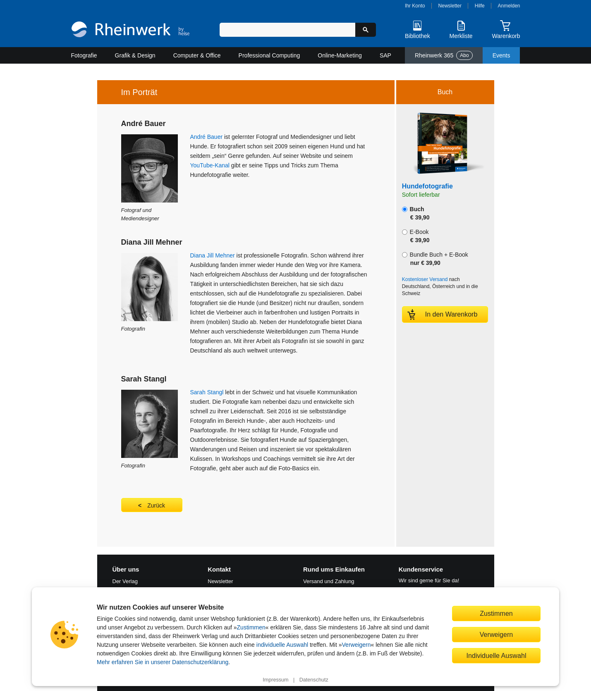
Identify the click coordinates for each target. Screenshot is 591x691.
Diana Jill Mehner (212, 255)
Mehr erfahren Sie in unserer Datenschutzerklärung (162, 662)
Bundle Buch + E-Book (435, 258)
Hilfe (480, 6)
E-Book (416, 236)
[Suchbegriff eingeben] (288, 30)
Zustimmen (251, 627)
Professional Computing (269, 55)
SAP (385, 55)
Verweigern (356, 644)
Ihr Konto (415, 6)
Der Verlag (125, 581)
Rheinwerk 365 (444, 55)
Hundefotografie (427, 186)
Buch (416, 213)
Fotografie (84, 55)
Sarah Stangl (207, 392)
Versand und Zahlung (328, 581)
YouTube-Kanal (210, 165)
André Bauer (206, 136)
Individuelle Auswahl (496, 655)
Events (501, 55)
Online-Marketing (340, 55)
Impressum (275, 680)
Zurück (156, 505)
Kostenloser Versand (425, 279)
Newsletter (450, 6)
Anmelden (509, 6)
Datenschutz (313, 680)
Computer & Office (197, 55)
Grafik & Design (135, 55)
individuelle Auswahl (282, 644)
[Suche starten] (365, 30)
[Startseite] (130, 30)
